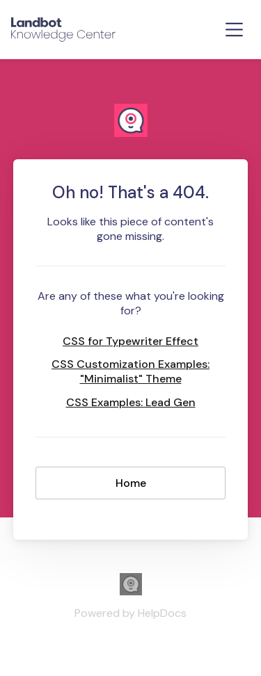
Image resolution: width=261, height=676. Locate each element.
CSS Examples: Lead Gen (131, 402)
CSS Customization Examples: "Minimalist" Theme (130, 371)
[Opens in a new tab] (131, 591)
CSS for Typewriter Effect (130, 341)
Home (131, 483)
